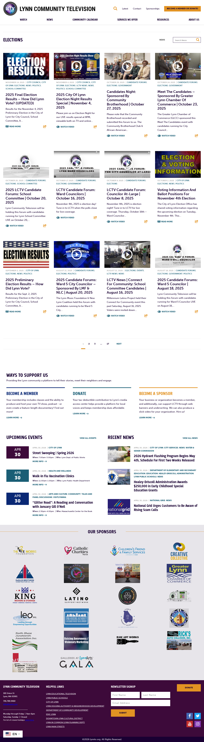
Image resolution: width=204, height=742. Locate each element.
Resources (163, 20)
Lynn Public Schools (145, 477)
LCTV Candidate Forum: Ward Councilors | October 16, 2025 (75, 194)
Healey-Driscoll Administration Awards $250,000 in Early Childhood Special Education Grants (161, 486)
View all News (190, 438)
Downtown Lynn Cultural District (64, 718)
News (50, 20)
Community (74, 494)
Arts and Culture (58, 494)
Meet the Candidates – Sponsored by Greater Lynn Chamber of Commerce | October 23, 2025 (177, 100)
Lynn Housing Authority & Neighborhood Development (75, 706)
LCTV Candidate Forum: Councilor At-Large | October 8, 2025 (126, 194)
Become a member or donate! (182, 8)
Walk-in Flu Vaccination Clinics (53, 476)
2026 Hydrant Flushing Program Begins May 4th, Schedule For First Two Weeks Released (164, 458)
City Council (34, 82)
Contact (137, 8)
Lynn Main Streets (55, 726)
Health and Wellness (60, 471)
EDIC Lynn (51, 714)
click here (29, 720)
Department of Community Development (67, 710)
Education (152, 473)
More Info (40, 461)
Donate (189, 688)
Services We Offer (127, 20)
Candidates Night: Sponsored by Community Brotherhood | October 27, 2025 (125, 100)
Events (140, 270)
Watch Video (67, 127)
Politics (36, 85)
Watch (23, 20)
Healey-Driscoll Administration (176, 473)
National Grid (157, 500)
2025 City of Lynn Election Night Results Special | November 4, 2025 (74, 101)
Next (119, 344)
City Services (171, 448)
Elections (19, 85)
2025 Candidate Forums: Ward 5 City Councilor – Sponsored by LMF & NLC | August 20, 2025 (76, 286)
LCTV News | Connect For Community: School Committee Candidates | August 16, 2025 (126, 286)
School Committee (16, 89)
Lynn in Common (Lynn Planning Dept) (65, 722)
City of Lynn (183, 180)
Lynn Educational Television (61, 694)
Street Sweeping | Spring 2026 (53, 453)
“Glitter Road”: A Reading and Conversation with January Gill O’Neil (63, 504)
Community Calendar (85, 20)
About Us (194, 20)
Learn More (14, 417)
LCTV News (81, 85)
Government (125, 85)
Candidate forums (137, 82)
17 (108, 344)
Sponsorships (152, 8)
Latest (125, 8)
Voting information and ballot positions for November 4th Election (176, 194)
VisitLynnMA (59, 497)
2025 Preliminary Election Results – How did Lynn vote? (24, 284)
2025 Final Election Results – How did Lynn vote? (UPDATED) (25, 99)
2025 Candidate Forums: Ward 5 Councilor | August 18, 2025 (177, 284)
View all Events (88, 438)
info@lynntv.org (10, 704)
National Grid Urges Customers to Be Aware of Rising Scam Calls (165, 508)
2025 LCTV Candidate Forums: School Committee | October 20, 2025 (26, 196)
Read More (15, 126)
